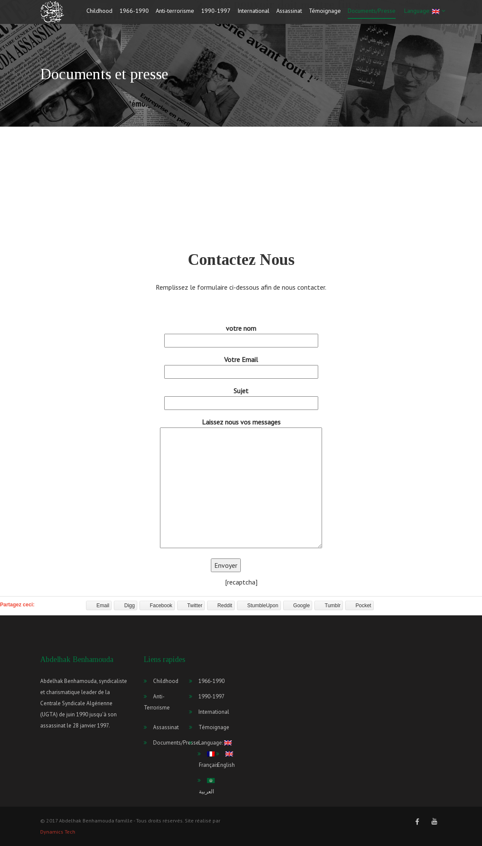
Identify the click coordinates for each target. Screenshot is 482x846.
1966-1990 (134, 14)
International (253, 14)
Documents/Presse (372, 14)
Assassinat (289, 14)
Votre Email (241, 365)
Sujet (241, 396)
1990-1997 (216, 14)
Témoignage (325, 14)
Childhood (99, 14)
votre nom (241, 334)
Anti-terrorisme (175, 14)
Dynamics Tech (57, 831)
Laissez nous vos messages (241, 484)
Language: (423, 14)
